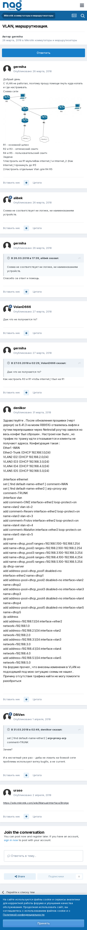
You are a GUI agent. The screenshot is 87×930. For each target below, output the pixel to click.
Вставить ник (11, 182)
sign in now (11, 840)
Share (20, 876)
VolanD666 (22, 307)
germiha (17, 36)
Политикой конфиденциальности (23, 914)
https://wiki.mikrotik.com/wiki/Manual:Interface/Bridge (36, 802)
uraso (17, 790)
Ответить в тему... (21, 855)
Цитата (37, 182)
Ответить (43, 52)
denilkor (19, 408)
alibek (18, 198)
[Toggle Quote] (9, 258)
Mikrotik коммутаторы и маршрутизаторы (51, 40)
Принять (44, 923)
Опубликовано (32, 71)
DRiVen (19, 715)
